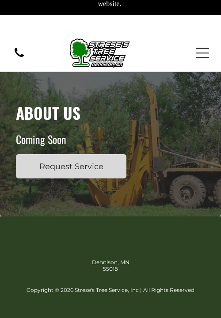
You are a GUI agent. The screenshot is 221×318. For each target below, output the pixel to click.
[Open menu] (202, 53)
